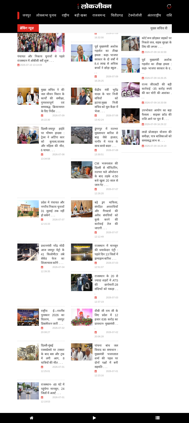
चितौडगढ (117, 15)
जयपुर (27, 15)
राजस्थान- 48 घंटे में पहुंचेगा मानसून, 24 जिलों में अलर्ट (53, 389)
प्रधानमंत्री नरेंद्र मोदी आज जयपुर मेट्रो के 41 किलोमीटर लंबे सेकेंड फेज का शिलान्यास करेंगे (53, 254)
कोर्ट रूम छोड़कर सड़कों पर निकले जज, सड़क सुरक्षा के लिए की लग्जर (157, 42)
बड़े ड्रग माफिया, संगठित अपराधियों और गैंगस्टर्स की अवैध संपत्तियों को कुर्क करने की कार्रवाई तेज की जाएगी (106, 215)
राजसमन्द (99, 15)
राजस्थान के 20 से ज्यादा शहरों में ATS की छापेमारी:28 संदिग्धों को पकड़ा (106, 284)
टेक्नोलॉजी (135, 15)
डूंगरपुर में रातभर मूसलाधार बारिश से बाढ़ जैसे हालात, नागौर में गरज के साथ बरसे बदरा (106, 137)
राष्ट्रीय (65, 15)
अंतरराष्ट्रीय (154, 15)
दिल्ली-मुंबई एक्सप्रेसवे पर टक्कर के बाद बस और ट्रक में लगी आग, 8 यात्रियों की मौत (53, 354)
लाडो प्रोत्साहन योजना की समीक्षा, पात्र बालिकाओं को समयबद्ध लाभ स (157, 136)
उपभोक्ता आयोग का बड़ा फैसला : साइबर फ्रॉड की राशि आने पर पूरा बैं (157, 115)
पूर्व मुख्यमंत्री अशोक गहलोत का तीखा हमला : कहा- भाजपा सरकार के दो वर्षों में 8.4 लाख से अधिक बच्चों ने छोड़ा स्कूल (106, 59)
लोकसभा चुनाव (46, 15)
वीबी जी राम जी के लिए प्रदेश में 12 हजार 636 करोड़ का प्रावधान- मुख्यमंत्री (106, 319)
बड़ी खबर (80, 15)
